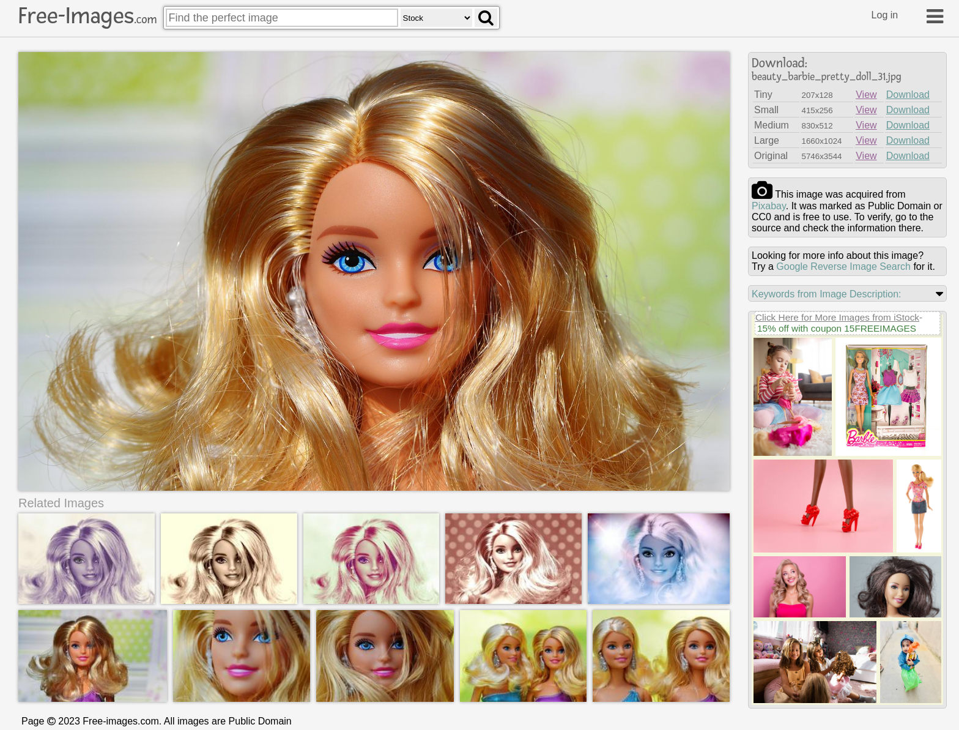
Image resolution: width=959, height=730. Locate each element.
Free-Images (87, 16)
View (866, 94)
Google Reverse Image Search (843, 266)
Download (908, 94)
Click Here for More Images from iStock (837, 317)
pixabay (769, 206)
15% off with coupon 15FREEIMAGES (836, 328)
